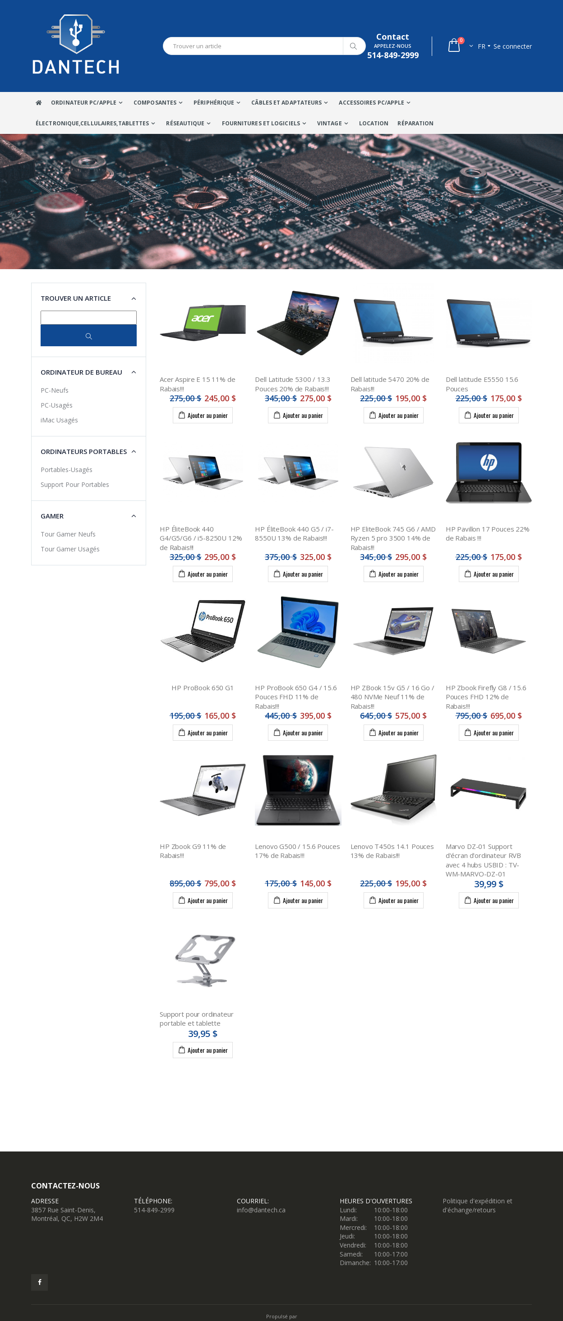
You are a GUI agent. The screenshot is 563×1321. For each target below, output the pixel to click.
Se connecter (513, 46)
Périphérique (214, 102)
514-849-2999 (154, 1210)
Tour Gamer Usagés (70, 549)
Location (374, 123)
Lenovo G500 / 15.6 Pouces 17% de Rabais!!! (297, 851)
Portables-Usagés (66, 469)
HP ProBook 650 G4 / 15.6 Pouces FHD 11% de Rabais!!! (296, 697)
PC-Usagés (57, 405)
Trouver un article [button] (76, 298)
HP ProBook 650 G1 (202, 687)
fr (481, 46)
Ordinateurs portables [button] (84, 451)
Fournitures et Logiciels (261, 123)
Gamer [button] (52, 515)
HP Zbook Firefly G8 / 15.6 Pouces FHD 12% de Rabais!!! (486, 697)
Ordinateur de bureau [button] (81, 371)
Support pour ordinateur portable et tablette (197, 1018)
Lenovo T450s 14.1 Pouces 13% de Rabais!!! (392, 851)
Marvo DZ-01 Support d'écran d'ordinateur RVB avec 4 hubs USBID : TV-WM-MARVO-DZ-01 (483, 860)
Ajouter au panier (203, 415)
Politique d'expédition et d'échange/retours (477, 1205)
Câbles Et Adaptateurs (286, 102)
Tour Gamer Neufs (68, 534)
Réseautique (185, 123)
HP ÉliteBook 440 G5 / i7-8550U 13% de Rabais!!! (294, 533)
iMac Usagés (59, 420)
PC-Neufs (55, 390)
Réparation (415, 123)
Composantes (155, 102)
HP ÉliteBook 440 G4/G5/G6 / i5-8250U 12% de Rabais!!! (201, 538)
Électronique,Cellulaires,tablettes (92, 123)
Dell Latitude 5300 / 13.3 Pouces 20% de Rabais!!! (292, 384)
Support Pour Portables (75, 484)
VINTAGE (329, 123)
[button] (460, 46)
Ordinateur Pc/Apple (83, 102)
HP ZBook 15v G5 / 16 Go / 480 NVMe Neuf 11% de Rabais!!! (392, 697)
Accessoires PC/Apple (371, 102)
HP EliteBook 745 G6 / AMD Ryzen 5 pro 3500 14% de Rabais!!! (393, 538)
